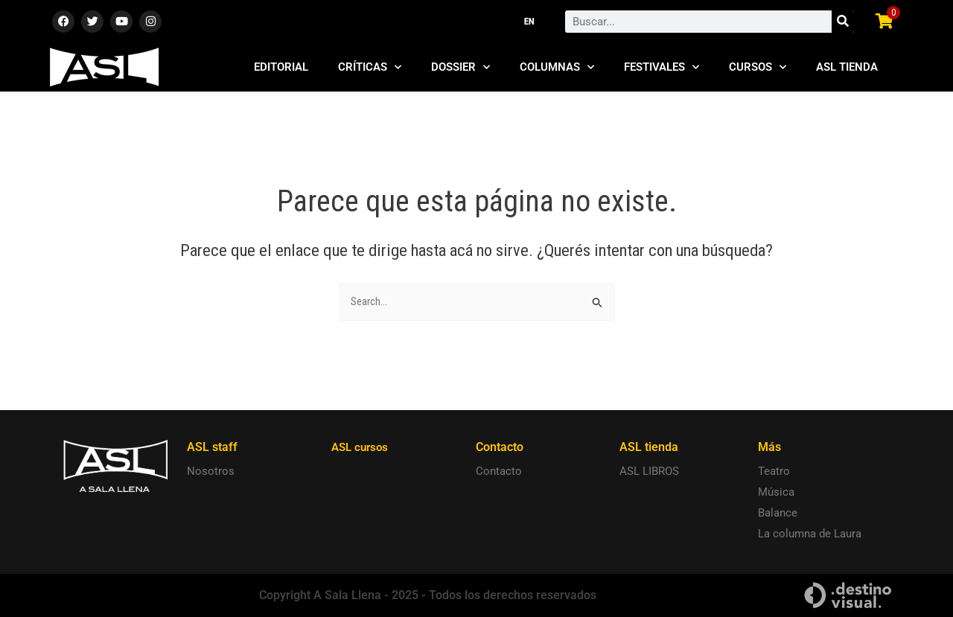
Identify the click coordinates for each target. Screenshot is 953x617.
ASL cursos (361, 448)
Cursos (757, 67)
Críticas (369, 67)
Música (776, 492)
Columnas (557, 67)
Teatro (774, 472)
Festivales (661, 67)
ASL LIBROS (649, 472)
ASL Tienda (847, 67)
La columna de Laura (809, 534)
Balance (777, 513)
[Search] (843, 21)
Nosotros (211, 472)
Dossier (460, 67)
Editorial (281, 67)
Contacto (499, 472)
